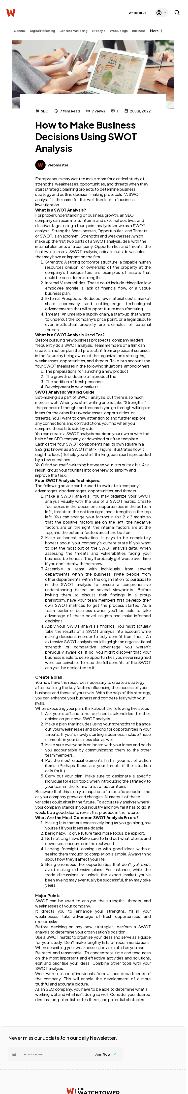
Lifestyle (98, 31)
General (20, 31)
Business (139, 31)
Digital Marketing (42, 31)
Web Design (119, 31)
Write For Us (137, 13)
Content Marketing (74, 31)
